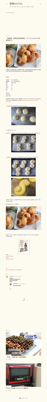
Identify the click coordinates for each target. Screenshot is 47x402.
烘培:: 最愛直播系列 (11, 269)
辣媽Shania (16, 3)
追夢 (17, 6)
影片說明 (14, 130)
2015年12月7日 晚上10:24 (22, 283)
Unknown (12, 276)
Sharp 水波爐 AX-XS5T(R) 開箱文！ (18, 388)
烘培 (13, 6)
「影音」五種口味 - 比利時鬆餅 (16, 357)
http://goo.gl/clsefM (9, 256)
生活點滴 (32, 6)
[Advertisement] (23, 318)
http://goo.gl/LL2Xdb (10, 259)
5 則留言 (9, 359)
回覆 (10, 289)
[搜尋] (40, 3)
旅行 (20, 6)
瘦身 (15, 6)
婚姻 (22, 6)
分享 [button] (6, 268)
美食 (25, 6)
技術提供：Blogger (23, 398)
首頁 (10, 6)
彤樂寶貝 (28, 6)
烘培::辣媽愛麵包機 (18, 269)
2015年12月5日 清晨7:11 (18, 276)
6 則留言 (9, 390)
